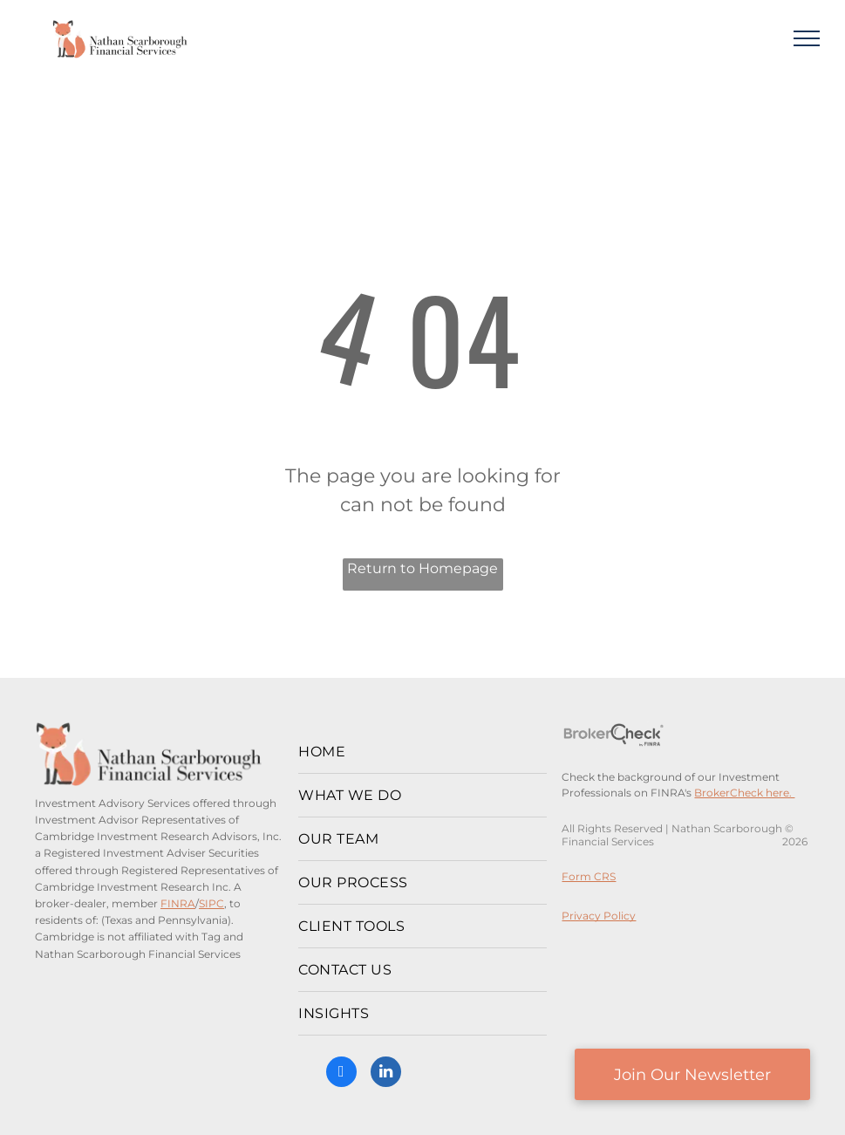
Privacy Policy (599, 915)
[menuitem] (422, 752)
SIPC (211, 903)
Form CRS (589, 876)
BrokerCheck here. (744, 792)
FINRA (177, 903)
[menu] (806, 38)
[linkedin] (386, 1073)
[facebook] (341, 1073)
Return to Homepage (422, 568)
